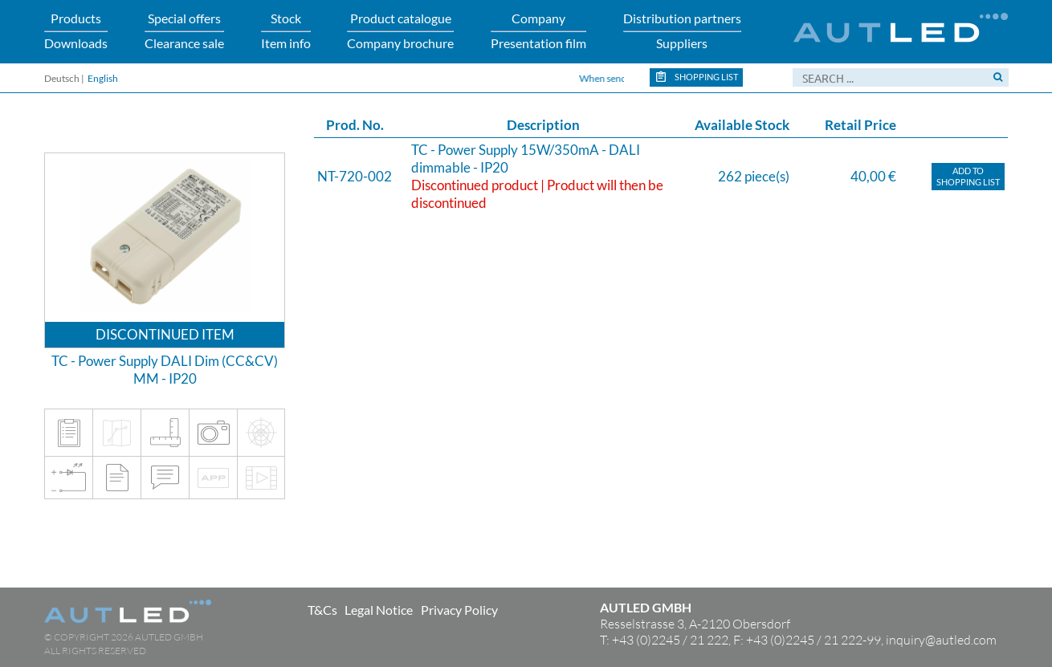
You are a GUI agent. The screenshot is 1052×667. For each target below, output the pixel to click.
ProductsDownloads (76, 30)
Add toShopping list (968, 176)
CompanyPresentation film (538, 30)
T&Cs (322, 609)
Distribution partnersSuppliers (682, 30)
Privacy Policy (459, 609)
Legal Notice (379, 609)
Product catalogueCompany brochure (400, 30)
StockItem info (286, 30)
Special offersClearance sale (184, 30)
